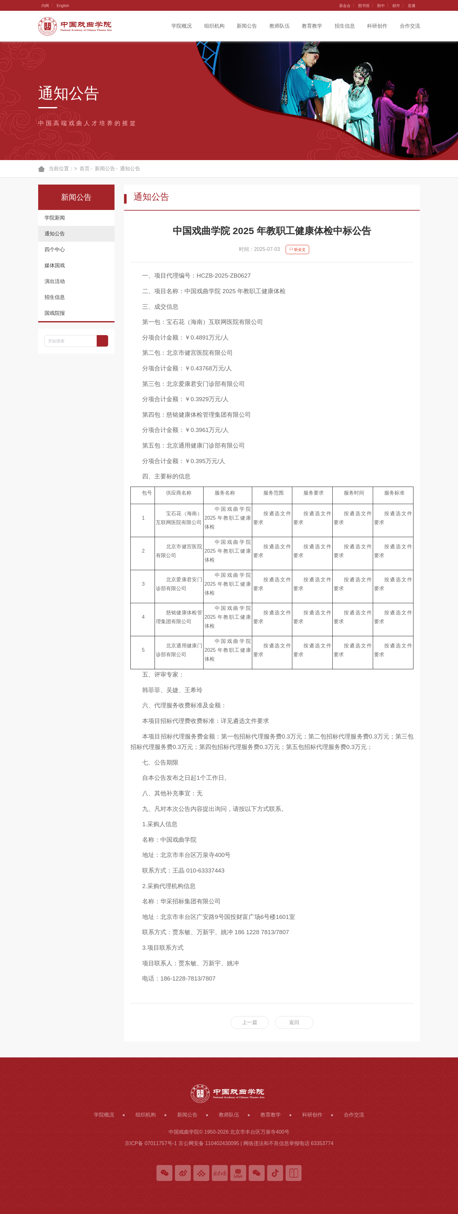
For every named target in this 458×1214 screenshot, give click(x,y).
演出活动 (55, 281)
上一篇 (249, 1022)
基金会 (344, 5)
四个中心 (55, 249)
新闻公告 (247, 26)
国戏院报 (55, 313)
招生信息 (345, 26)
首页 (85, 168)
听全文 (297, 249)
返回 (294, 1022)
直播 (411, 5)
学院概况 (181, 26)
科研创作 (377, 26)
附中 (381, 5)
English (63, 5)
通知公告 (130, 168)
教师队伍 (279, 26)
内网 (45, 5)
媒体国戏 (55, 265)
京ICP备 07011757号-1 (151, 1143)
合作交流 (410, 26)
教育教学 (312, 26)
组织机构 (214, 26)
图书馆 (364, 5)
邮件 (396, 5)
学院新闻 (55, 217)
